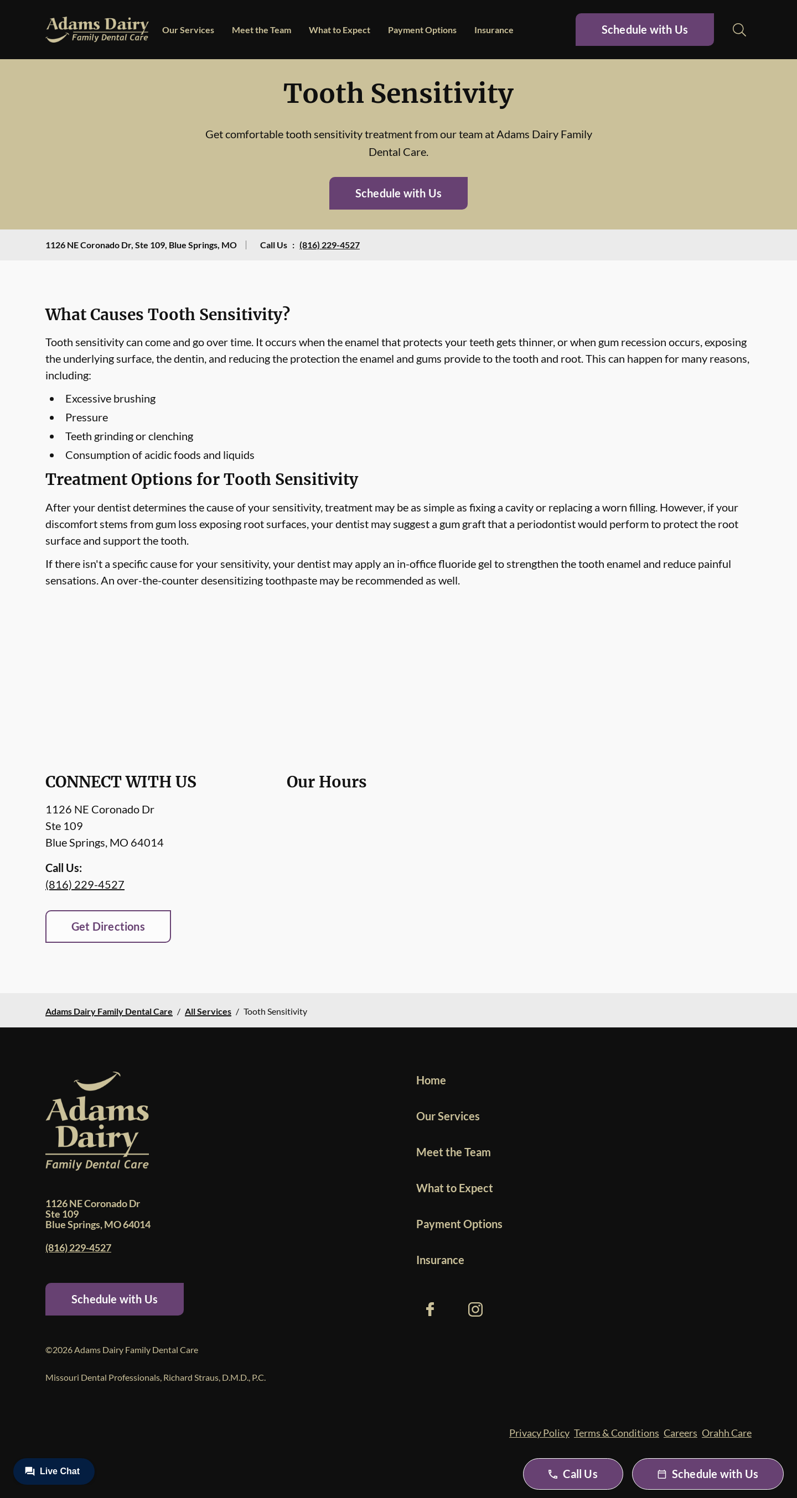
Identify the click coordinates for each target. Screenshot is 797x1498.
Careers (680, 1433)
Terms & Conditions (616, 1433)
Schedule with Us (645, 29)
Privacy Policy (539, 1433)
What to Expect (339, 29)
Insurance (494, 29)
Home (431, 1080)
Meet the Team (261, 29)
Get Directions (108, 926)
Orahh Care (727, 1433)
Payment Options (422, 29)
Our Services (188, 29)
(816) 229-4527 (329, 244)
